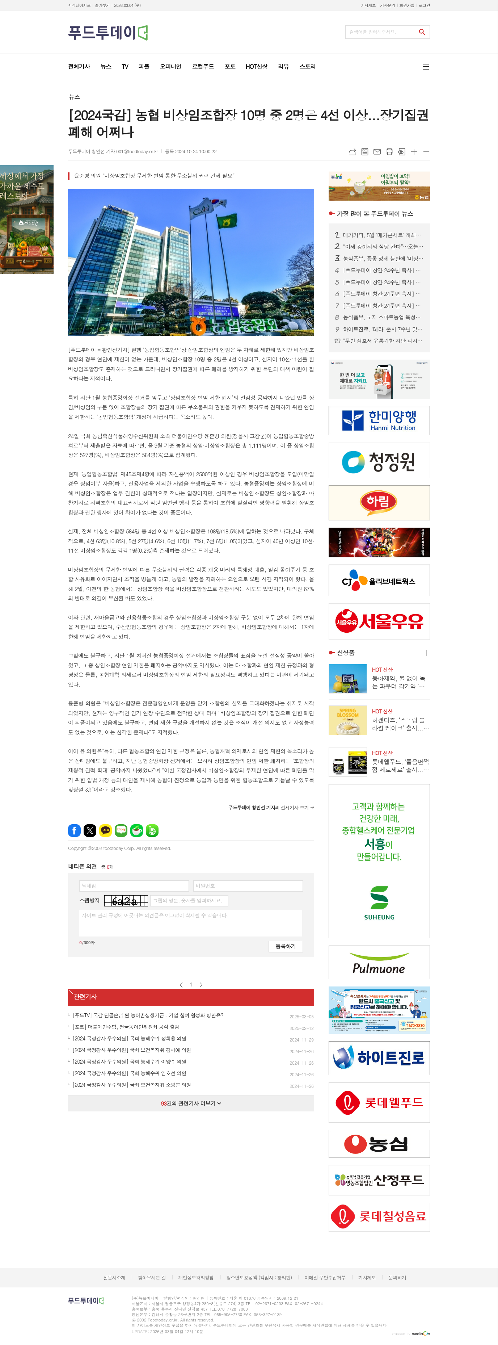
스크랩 (401, 151)
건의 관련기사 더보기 (191, 1103)
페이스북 (74, 830)
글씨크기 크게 (414, 151)
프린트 (389, 151)
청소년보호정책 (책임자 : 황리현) (259, 1277)
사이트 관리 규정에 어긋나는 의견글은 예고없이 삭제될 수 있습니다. (155, 915)
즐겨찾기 (102, 5)
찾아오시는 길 (152, 1277)
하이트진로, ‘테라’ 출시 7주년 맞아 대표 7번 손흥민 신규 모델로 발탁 (383, 329)
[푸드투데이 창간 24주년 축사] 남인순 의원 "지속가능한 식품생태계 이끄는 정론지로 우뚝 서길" (383, 270)
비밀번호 (205, 885)
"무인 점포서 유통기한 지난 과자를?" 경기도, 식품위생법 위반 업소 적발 (383, 340)
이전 (181, 985)
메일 (377, 151)
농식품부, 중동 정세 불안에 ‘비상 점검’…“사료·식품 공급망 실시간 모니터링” (383, 258)
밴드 (152, 830)
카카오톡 (105, 830)
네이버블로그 (121, 830)
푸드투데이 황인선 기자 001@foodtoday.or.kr (113, 151)
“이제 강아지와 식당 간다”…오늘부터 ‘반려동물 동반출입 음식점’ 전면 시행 (383, 246)
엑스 (90, 830)
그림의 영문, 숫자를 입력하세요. (187, 900)
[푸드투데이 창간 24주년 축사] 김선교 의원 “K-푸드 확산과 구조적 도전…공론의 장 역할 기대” (383, 305)
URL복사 (352, 151)
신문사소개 (114, 1277)
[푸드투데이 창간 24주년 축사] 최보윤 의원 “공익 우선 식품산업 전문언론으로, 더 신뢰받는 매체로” (383, 293)
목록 (364, 151)
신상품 (345, 652)
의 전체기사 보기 (268, 807)
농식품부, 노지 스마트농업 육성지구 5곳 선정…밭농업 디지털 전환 (383, 317)
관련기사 (85, 997)
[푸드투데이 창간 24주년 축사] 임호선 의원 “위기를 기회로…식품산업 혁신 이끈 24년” (383, 282)
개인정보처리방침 (196, 1277)
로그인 (424, 5)
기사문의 (387, 5)
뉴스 (74, 97)
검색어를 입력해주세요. (372, 31)
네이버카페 (136, 830)
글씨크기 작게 (426, 151)
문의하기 (397, 1277)
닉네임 (89, 885)
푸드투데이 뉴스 (375, 213)
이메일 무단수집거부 (325, 1277)
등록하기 (285, 946)
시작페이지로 (79, 5)
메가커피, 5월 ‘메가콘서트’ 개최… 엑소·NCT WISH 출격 (383, 235)
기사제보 (368, 5)
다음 (201, 985)
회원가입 (407, 5)
